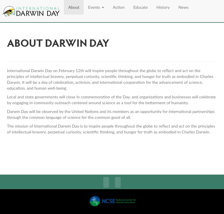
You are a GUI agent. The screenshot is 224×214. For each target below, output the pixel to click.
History (162, 7)
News (183, 7)
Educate (140, 7)
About (73, 7)
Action (119, 7)
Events (96, 7)
